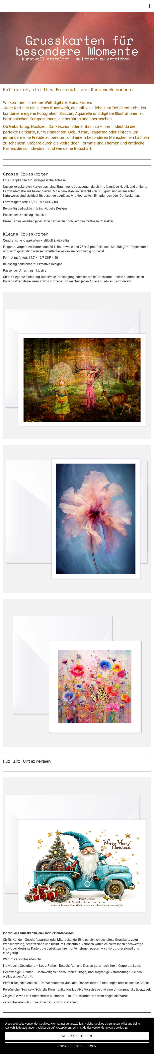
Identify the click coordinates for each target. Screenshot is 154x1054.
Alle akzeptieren (77, 1036)
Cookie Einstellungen (76, 1046)
